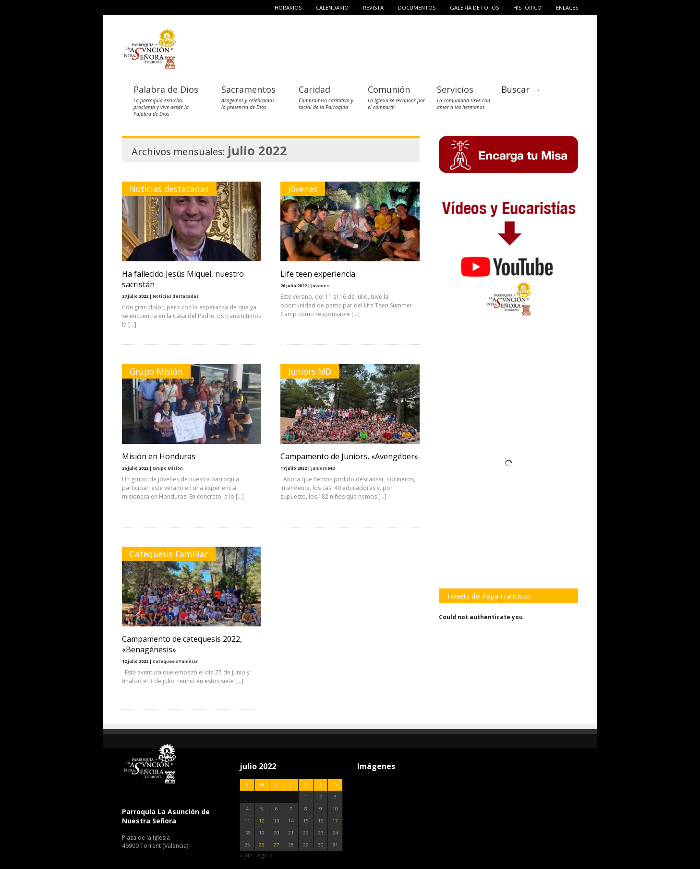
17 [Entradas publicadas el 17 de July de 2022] (335, 821)
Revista (373, 7)
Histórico (527, 7)
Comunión (389, 89)
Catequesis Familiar (169, 554)
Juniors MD (309, 371)
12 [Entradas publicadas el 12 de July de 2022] (262, 821)
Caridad (314, 89)
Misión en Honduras (158, 456)
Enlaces (567, 7)
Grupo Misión (156, 371)
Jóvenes (302, 189)
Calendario (332, 7)
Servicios (455, 89)
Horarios (288, 7)
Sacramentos (248, 89)
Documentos (416, 7)
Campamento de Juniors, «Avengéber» (349, 456)
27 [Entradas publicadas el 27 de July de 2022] (276, 845)
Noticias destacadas (169, 189)
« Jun (246, 855)
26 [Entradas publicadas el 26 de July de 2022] (262, 845)
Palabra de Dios (165, 89)
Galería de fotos (474, 7)
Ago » (264, 855)
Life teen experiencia (317, 274)
